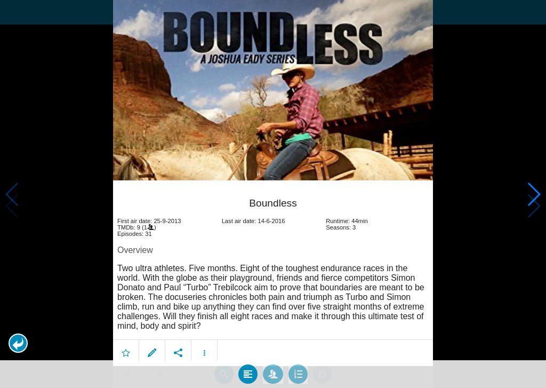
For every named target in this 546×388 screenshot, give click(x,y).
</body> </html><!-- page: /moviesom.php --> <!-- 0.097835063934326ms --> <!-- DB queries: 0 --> (273, 194)
